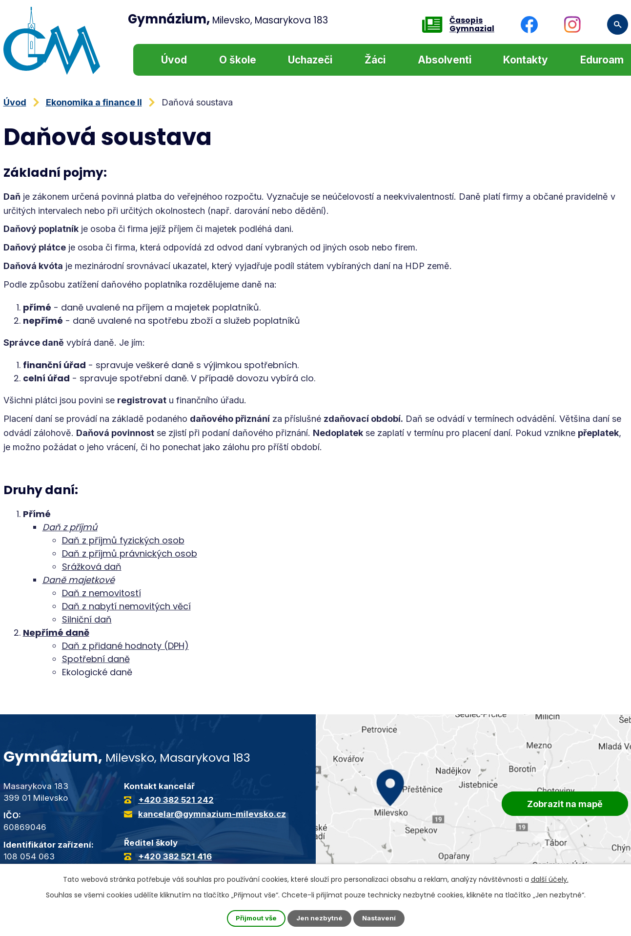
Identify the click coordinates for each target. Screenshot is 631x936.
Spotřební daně (96, 659)
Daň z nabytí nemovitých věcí (126, 606)
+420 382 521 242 (176, 800)
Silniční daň (87, 619)
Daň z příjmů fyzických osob (123, 540)
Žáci (375, 60)
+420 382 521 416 (175, 856)
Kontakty (525, 60)
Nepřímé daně (56, 632)
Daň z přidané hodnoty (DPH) (125, 646)
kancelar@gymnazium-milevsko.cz (212, 814)
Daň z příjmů (70, 527)
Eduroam (602, 60)
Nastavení (381, 918)
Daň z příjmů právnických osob (129, 553)
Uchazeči (310, 60)
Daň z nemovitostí (101, 593)
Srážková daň (92, 567)
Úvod (174, 60)
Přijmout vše (254, 918)
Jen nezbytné (319, 918)
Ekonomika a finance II (94, 102)
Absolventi (444, 60)
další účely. (550, 879)
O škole (237, 60)
